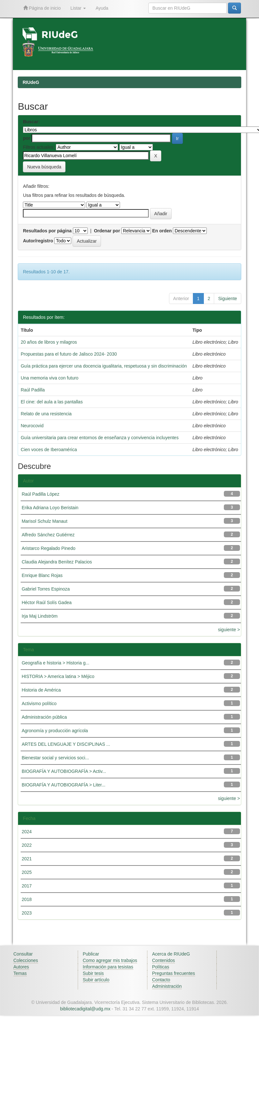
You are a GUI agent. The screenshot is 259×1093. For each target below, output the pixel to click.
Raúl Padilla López (40, 494)
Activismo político (39, 703)
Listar (78, 8)
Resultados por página (47, 230)
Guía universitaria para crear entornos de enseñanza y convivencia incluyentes (100, 437)
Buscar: (31, 121)
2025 (27, 872)
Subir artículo (96, 979)
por (26, 138)
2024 (27, 831)
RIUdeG (31, 82)
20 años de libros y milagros (49, 342)
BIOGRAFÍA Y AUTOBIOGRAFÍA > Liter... (63, 784)
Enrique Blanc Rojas (42, 575)
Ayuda (101, 8)
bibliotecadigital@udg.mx (85, 1008)
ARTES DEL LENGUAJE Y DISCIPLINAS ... (66, 744)
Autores (21, 966)
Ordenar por (107, 230)
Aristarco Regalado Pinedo (48, 548)
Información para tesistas (108, 966)
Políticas (160, 966)
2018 (27, 899)
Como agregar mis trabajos (110, 960)
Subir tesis (93, 973)
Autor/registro (38, 240)
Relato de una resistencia (46, 413)
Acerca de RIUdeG (171, 953)
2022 (27, 845)
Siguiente (227, 298)
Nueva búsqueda (44, 166)
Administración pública (44, 717)
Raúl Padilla (33, 389)
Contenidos (163, 960)
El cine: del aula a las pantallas (52, 401)
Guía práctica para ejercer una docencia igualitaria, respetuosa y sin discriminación (104, 366)
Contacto (161, 979)
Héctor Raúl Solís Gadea (47, 602)
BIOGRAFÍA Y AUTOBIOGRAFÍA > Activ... (64, 771)
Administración (167, 986)
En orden (162, 230)
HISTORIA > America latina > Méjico (58, 676)
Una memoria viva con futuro (49, 377)
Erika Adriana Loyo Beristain (50, 507)
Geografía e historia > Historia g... (55, 662)
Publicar (91, 953)
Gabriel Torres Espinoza (46, 589)
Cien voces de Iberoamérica (49, 449)
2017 (27, 885)
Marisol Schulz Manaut (44, 521)
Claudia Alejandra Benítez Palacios (57, 561)
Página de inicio (42, 8)
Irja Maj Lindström (39, 616)
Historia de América (41, 690)
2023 (27, 913)
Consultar (23, 953)
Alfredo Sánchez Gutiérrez (48, 534)
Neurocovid (32, 425)
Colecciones (26, 960)
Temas (20, 973)
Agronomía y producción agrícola (55, 730)
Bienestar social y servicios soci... (55, 757)
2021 (27, 858)
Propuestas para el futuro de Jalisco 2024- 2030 (69, 354)
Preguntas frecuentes (173, 973)
